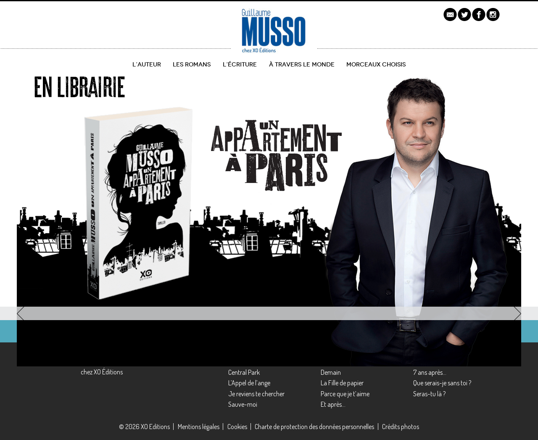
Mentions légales (198, 426)
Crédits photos (400, 426)
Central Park (244, 372)
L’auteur (146, 64)
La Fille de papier (342, 383)
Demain (331, 372)
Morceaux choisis (376, 64)
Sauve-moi (242, 404)
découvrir (52, 265)
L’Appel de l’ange (249, 383)
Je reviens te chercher (256, 394)
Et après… (333, 404)
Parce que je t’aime (345, 394)
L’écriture (240, 64)
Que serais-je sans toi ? (442, 383)
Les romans (192, 64)
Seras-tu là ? (429, 394)
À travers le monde (302, 64)
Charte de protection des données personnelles (314, 426)
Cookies (237, 426)
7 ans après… (429, 372)
